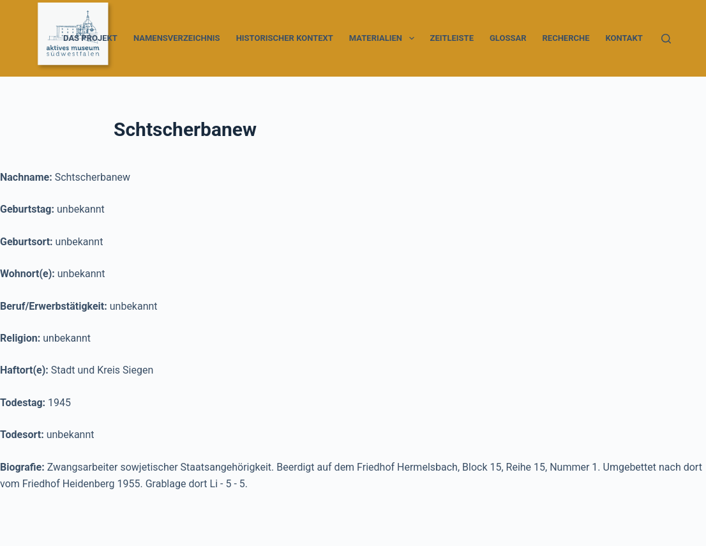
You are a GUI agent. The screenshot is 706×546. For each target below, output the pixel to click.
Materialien (384, 38)
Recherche (566, 38)
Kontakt (623, 38)
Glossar (508, 38)
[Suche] (666, 38)
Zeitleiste (452, 38)
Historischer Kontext (284, 38)
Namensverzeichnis (176, 38)
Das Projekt (90, 38)
